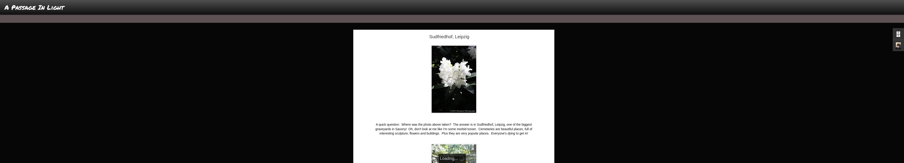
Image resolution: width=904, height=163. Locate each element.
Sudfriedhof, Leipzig (449, 36)
